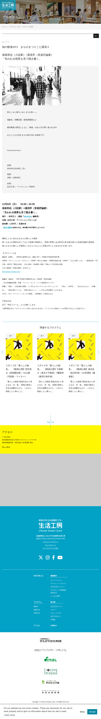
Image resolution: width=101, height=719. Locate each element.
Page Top (50, 422)
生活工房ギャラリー (57, 587)
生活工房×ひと (55, 616)
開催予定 (37, 610)
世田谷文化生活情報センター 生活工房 (8, 5)
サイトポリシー (50, 545)
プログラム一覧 (14, 27)
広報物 (52, 620)
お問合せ (53, 625)
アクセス (37, 625)
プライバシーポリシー (50, 542)
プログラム (38, 602)
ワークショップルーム (58, 583)
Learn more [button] (9, 715)
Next (97, 352)
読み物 (52, 602)
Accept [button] (92, 712)
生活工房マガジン (56, 606)
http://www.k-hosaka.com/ (11, 272)
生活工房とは (38, 576)
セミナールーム (56, 580)
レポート (53, 610)
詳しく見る (6, 447)
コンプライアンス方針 (50, 548)
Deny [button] (82, 712)
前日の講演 (8, 227)
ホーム (4, 27)
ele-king (27, 216)
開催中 (36, 606)
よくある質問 (55, 596)
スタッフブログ (56, 613)
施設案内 (53, 576)
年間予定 (37, 613)
